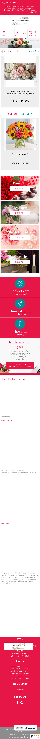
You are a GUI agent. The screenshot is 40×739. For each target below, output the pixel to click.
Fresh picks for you (20, 350)
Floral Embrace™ (20, 154)
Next (36, 82)
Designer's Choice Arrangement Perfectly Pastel (20, 92)
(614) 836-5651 (11, 3)
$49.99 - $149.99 (20, 101)
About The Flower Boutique (13, 379)
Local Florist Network (15, 737)
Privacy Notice (26, 735)
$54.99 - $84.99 (20, 163)
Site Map (29, 737)
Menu (3, 35)
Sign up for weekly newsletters (20, 365)
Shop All (30, 51)
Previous (3, 82)
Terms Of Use (13, 735)
